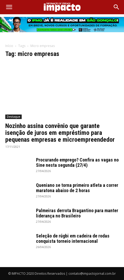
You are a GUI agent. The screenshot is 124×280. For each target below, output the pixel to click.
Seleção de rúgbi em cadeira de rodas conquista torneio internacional (72, 238)
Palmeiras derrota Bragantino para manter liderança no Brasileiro (77, 213)
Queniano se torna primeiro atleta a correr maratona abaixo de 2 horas (77, 187)
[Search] (116, 7)
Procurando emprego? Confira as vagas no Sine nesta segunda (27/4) (77, 162)
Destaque (13, 116)
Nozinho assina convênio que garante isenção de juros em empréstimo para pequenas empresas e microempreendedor (60, 132)
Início (9, 46)
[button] (9, 7)
